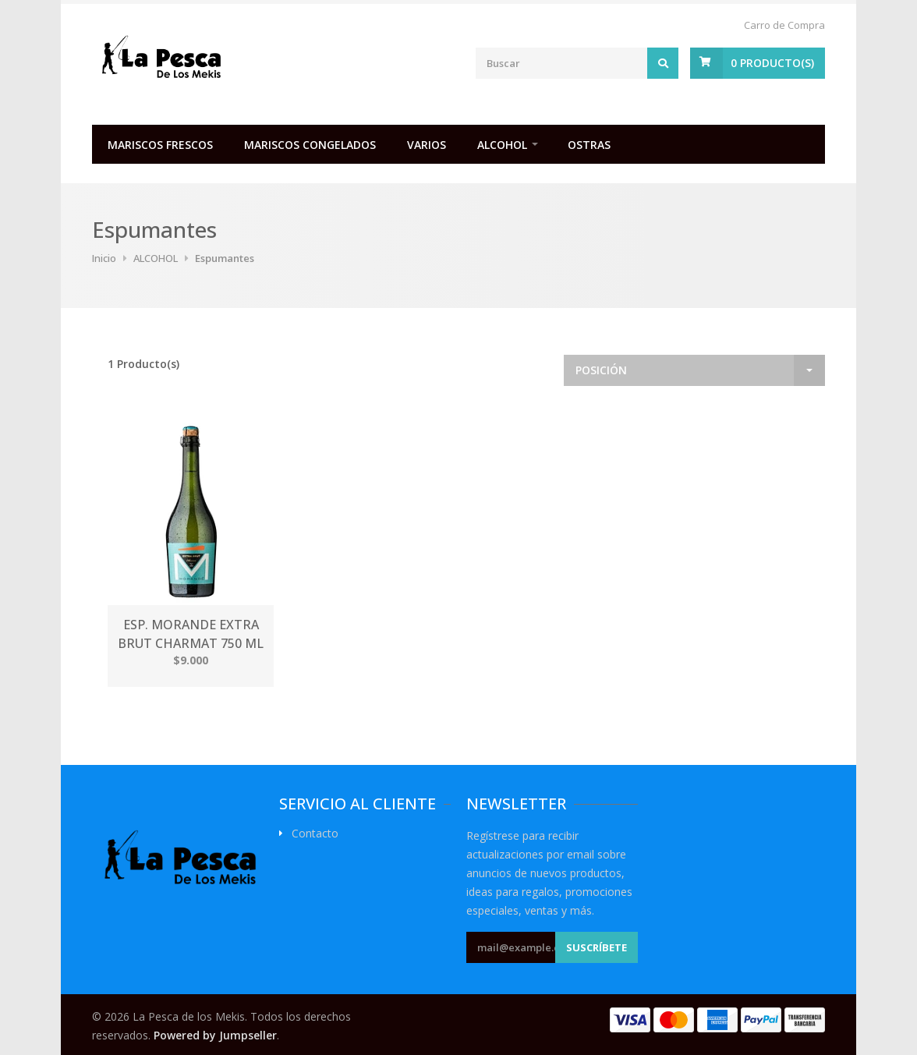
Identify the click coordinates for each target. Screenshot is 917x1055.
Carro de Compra (784, 25)
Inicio (104, 258)
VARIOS (426, 144)
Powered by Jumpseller (215, 1035)
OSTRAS (589, 144)
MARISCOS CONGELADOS (310, 144)
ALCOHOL (502, 144)
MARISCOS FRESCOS (160, 144)
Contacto (315, 834)
